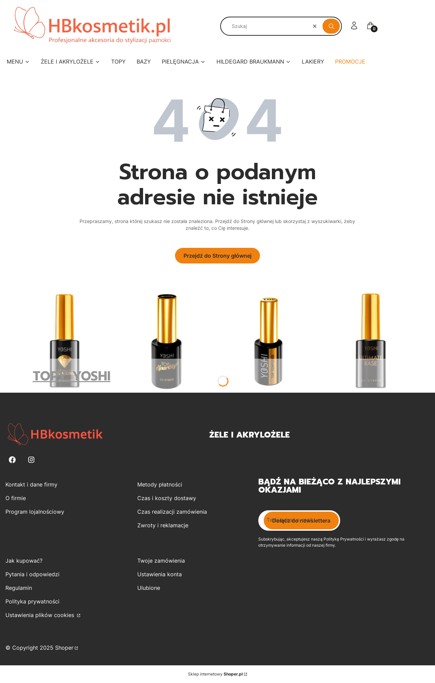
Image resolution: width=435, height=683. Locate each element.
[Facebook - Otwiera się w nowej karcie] (12, 460)
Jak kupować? (23, 560)
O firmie (15, 498)
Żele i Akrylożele (249, 435)
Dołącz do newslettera (301, 520)
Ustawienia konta (159, 574)
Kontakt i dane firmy (31, 484)
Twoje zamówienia (161, 560)
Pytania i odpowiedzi (32, 574)
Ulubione (148, 587)
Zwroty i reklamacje (162, 525)
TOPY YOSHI (71, 376)
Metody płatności (159, 484)
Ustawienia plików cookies (40, 615)
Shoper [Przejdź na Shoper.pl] (64, 647)
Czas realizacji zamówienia (172, 511)
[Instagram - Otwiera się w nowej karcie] (31, 460)
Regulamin (18, 587)
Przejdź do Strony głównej (217, 255)
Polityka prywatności (32, 601)
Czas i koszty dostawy (166, 498)
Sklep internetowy (215, 674)
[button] (331, 26)
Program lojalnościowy (34, 511)
